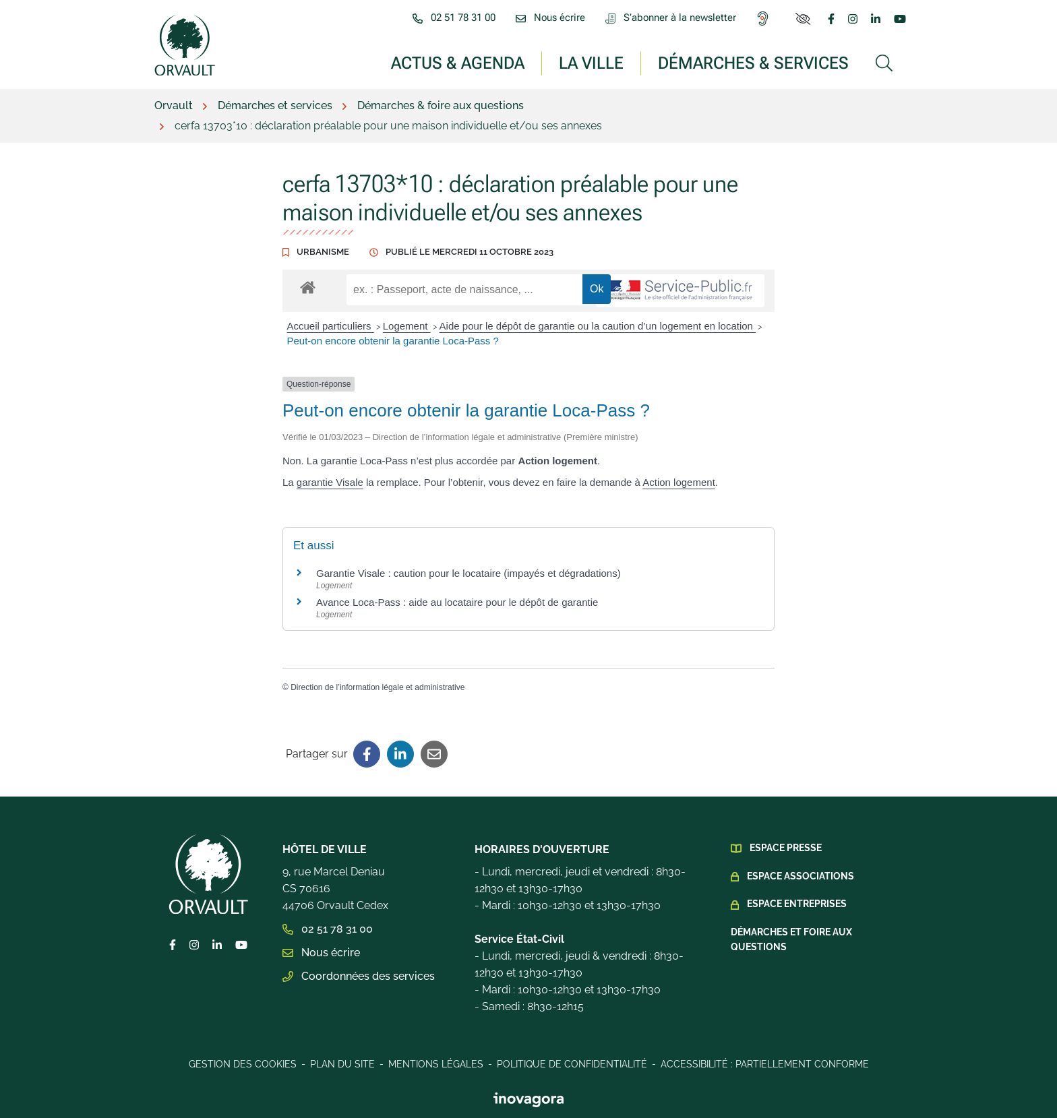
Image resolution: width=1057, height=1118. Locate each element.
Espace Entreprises (797, 903)
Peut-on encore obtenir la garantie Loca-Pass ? (393, 340)
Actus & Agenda (457, 62)
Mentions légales (435, 1064)
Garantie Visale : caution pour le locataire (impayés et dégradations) (468, 573)
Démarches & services (753, 62)
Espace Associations (800, 876)
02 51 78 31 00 (327, 929)
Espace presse (786, 847)
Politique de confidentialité (572, 1064)
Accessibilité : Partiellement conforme (765, 1064)
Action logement (678, 482)
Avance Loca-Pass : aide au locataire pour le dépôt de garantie (457, 602)
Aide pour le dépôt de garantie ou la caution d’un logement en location (598, 326)
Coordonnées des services (358, 976)
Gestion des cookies (243, 1064)
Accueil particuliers (330, 326)
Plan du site (342, 1064)
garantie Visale (330, 482)
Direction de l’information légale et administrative (377, 687)
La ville (591, 62)
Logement (407, 326)
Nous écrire (321, 952)
